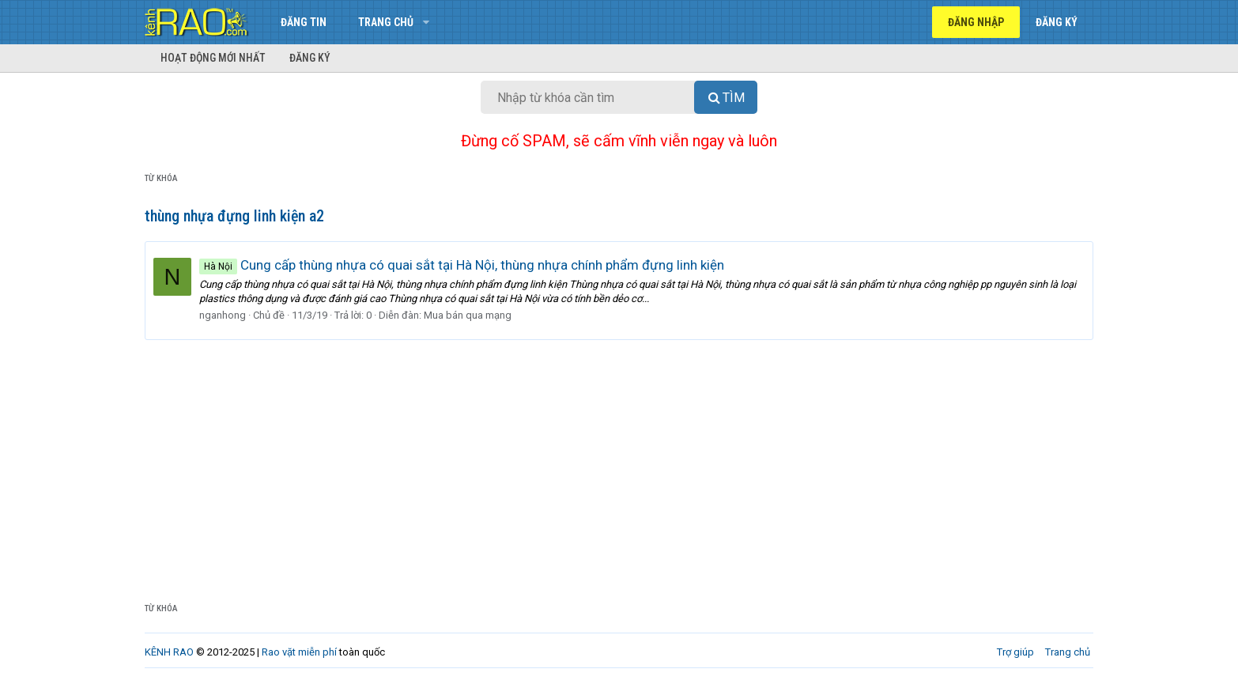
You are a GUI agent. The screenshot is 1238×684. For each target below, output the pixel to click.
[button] (425, 22)
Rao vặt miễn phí (299, 652)
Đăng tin (303, 22)
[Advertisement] (619, 458)
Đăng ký (309, 57)
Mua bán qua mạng (467, 315)
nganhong (222, 315)
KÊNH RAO (169, 652)
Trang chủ (385, 22)
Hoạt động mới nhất (213, 57)
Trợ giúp (1015, 652)
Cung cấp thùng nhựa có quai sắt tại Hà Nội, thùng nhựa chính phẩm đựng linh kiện (461, 265)
